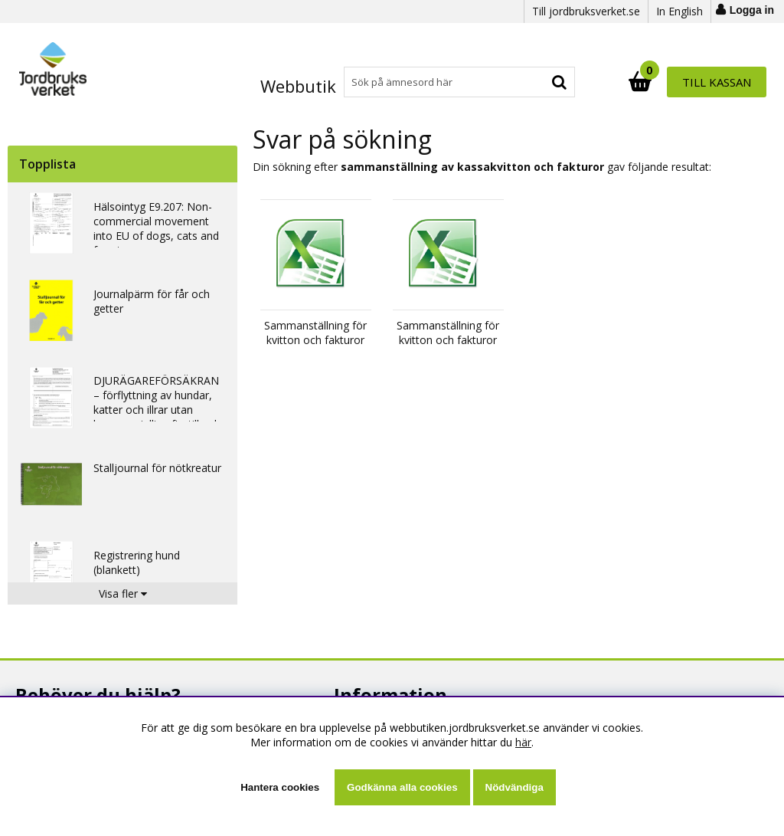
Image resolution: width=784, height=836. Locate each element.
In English (679, 11)
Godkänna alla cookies (402, 787)
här (523, 742)
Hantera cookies (279, 787)
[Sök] (459, 82)
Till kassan (716, 82)
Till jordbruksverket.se (586, 11)
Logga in (752, 10)
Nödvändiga (514, 787)
